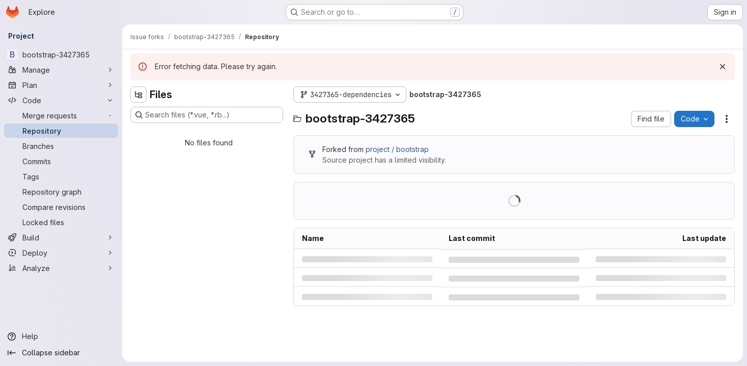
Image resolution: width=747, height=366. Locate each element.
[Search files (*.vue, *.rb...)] (206, 115)
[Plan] (61, 85)
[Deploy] (61, 253)
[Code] (61, 100)
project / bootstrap (397, 149)
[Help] (61, 336)
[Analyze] (61, 268)
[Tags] (61, 176)
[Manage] (61, 70)
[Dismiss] (722, 66)
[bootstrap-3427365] (61, 54)
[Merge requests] (61, 115)
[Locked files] (61, 222)
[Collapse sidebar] (61, 353)
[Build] (61, 237)
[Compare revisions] (61, 207)
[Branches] (61, 146)
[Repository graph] (61, 192)
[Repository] (61, 131)
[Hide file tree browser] (138, 94)
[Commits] (61, 161)
